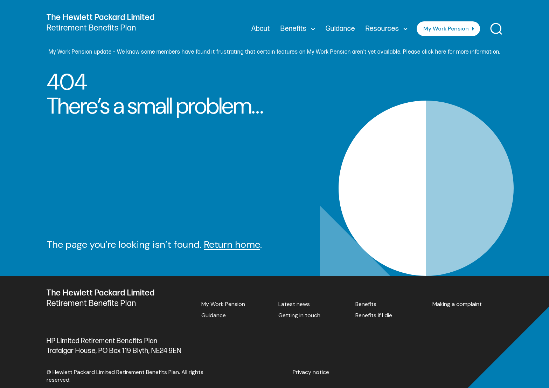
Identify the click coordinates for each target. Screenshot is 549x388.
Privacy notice (311, 372)
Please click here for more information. (451, 52)
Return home (232, 244)
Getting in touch (299, 315)
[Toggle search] (496, 29)
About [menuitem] (260, 29)
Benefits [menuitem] (297, 29)
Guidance (213, 315)
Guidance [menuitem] (340, 29)
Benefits (365, 304)
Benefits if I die (373, 315)
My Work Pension (446, 28)
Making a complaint (457, 304)
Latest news (294, 304)
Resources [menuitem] (387, 29)
